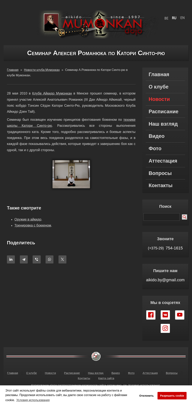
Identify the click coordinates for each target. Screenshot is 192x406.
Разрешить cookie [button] (172, 395)
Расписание (163, 111)
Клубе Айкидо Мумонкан (52, 93)
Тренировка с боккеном (32, 225)
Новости (159, 99)
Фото (155, 148)
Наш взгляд (163, 124)
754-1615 (165, 248)
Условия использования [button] (33, 400)
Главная (159, 74)
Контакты (160, 185)
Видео (157, 136)
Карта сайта (106, 378)
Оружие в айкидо (27, 219)
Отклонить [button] (146, 395)
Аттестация (163, 161)
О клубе (159, 87)
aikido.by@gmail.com (165, 280)
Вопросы (160, 173)
